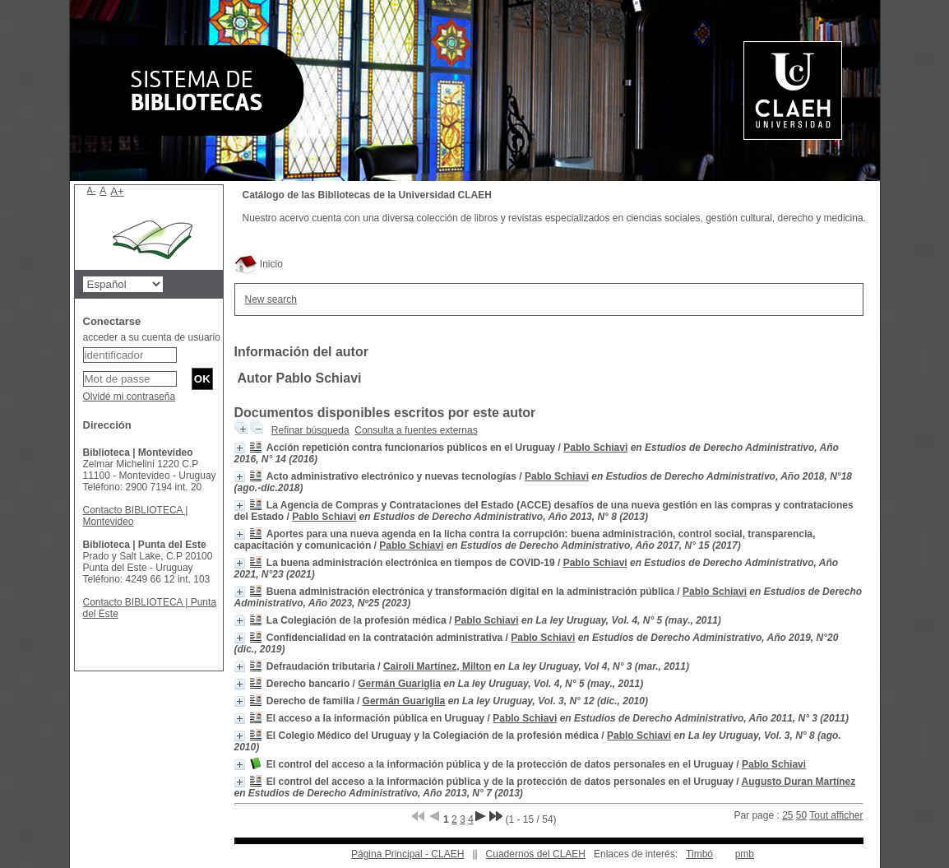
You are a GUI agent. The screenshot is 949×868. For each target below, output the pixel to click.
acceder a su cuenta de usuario (151, 337)
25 (787, 815)
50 (801, 815)
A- (91, 190)
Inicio (258, 264)
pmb (744, 854)
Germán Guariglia (399, 683)
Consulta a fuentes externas (415, 430)
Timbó (699, 854)
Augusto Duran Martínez (799, 781)
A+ (117, 191)
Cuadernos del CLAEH (536, 854)
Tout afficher (836, 815)
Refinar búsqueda (310, 430)
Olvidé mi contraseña (129, 396)
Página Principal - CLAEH (407, 854)
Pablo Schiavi (595, 447)
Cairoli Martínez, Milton (437, 666)
